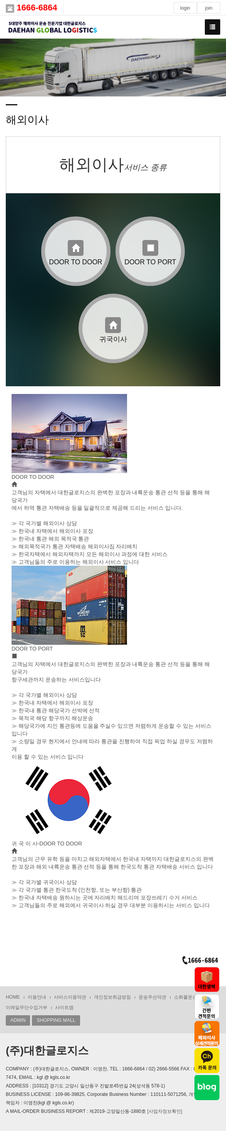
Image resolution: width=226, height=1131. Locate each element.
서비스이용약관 (70, 997)
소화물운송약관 (190, 997)
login (185, 8)
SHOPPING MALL (56, 1020)
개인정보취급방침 (112, 997)
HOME (13, 997)
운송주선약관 (152, 997)
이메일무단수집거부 (26, 1007)
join (208, 8)
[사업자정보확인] (164, 1111)
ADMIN (17, 1020)
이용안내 (37, 997)
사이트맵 (64, 1007)
